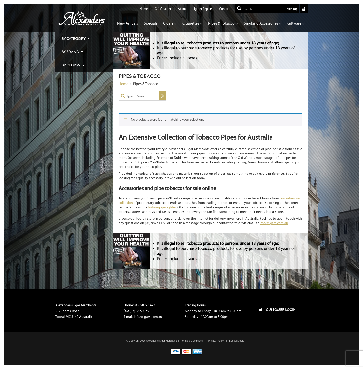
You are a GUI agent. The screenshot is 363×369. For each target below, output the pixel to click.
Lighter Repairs (202, 9)
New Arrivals (127, 23)
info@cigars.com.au (274, 223)
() (292, 9)
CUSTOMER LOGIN (277, 309)
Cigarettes (192, 23)
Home (144, 9)
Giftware (296, 23)
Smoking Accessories (262, 23)
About (182, 9)
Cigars (170, 23)
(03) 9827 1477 (144, 305)
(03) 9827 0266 (140, 311)
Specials (150, 23)
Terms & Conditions (192, 340)
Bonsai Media (236, 340)
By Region (71, 65)
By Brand (70, 52)
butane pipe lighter (162, 207)
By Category (73, 38)
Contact (224, 9)
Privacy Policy (216, 340)
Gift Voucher (163, 9)
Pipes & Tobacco (223, 23)
